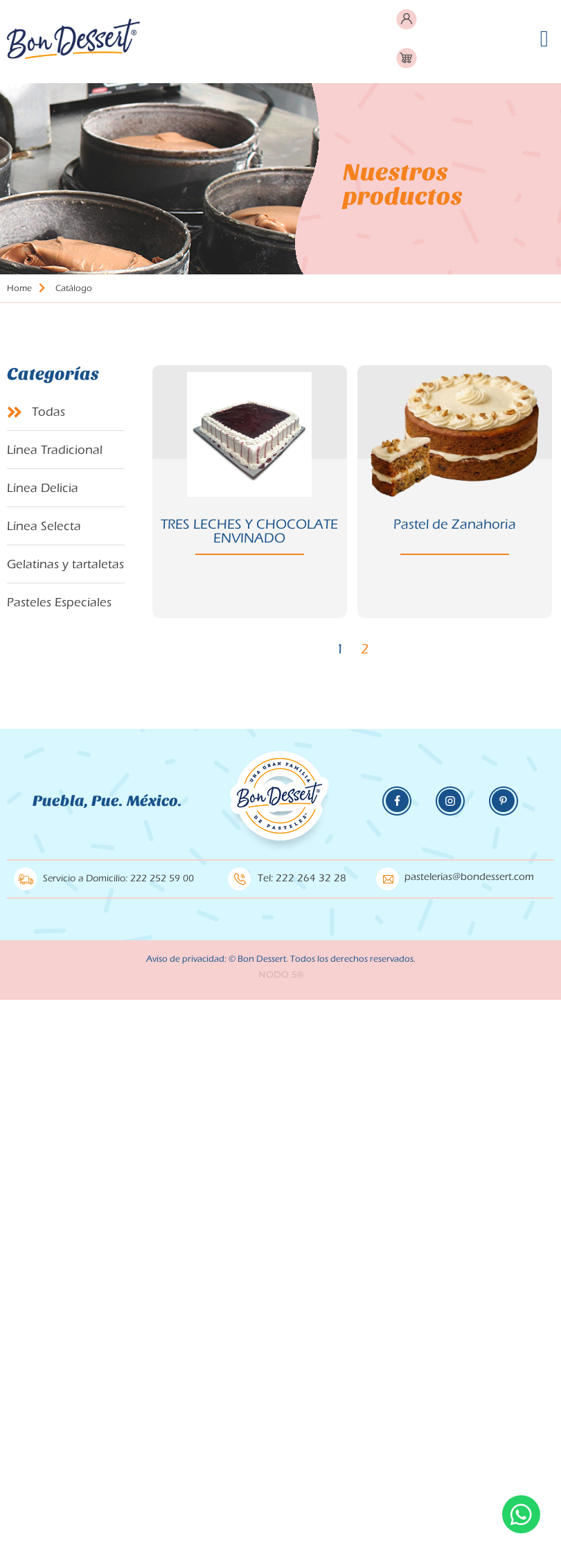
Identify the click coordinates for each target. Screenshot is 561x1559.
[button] (544, 38)
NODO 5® (280, 974)
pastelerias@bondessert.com (469, 877)
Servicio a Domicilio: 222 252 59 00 (118, 878)
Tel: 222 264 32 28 (302, 878)
